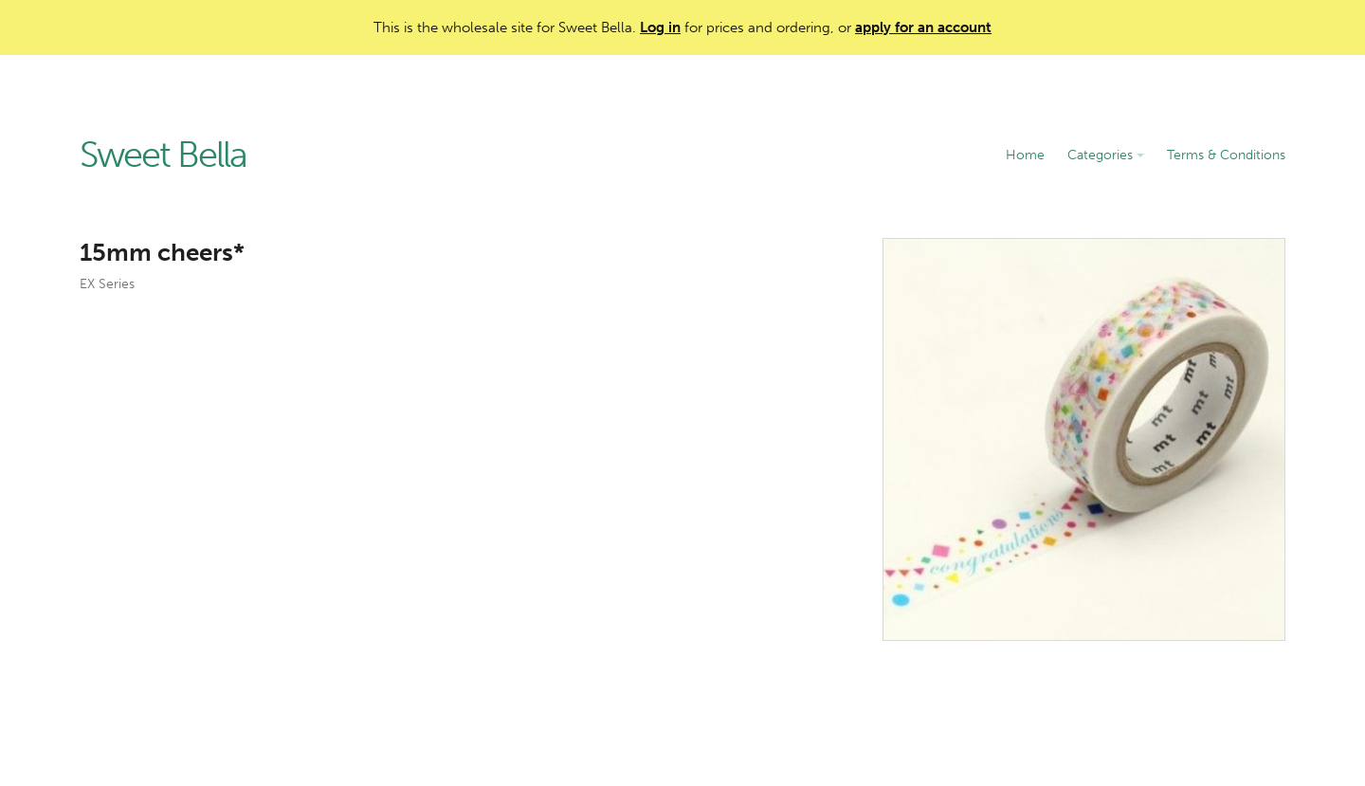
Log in (660, 27)
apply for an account (923, 27)
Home (1025, 155)
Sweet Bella (163, 155)
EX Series (107, 284)
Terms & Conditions (1226, 155)
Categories (1105, 155)
